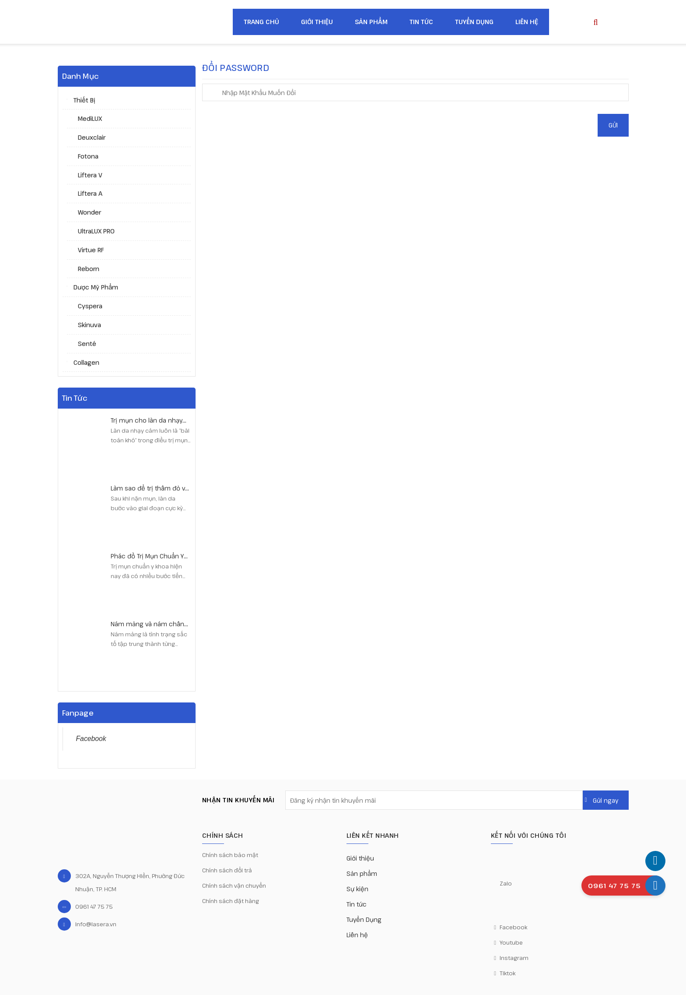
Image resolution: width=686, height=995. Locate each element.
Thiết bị (84, 100)
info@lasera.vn (95, 924)
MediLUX (90, 118)
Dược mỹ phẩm (96, 287)
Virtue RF (91, 250)
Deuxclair (91, 137)
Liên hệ (526, 22)
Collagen (86, 362)
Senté (87, 343)
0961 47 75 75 (94, 906)
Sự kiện (357, 889)
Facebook (91, 738)
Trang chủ (261, 22)
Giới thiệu (317, 22)
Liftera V (90, 175)
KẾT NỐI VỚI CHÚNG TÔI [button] (529, 835)
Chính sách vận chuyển (234, 885)
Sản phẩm (371, 22)
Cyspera (90, 306)
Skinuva (89, 325)
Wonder (89, 212)
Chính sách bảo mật (230, 855)
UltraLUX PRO (96, 231)
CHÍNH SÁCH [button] (222, 835)
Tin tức (421, 22)
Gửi (613, 125)
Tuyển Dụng (474, 22)
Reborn (88, 269)
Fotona (88, 156)
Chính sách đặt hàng (230, 901)
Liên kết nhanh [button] (372, 835)
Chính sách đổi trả (227, 870)
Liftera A (90, 193)
